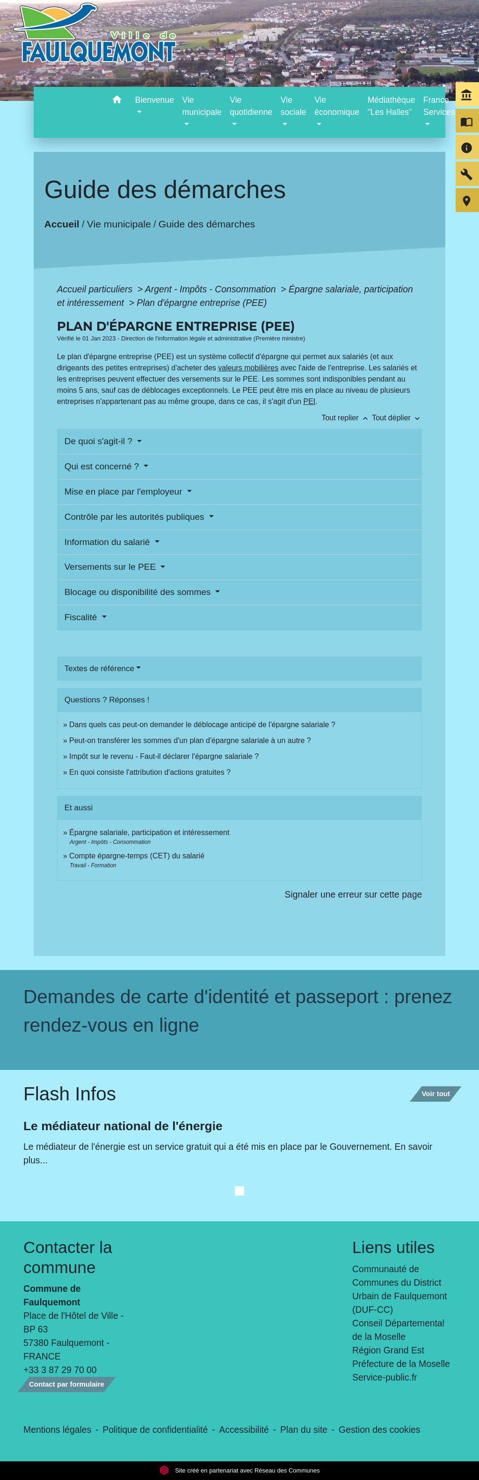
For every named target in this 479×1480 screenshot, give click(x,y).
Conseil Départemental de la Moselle (398, 1330)
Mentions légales (57, 1429)
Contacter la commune (67, 1257)
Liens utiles (393, 1247)
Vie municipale (119, 224)
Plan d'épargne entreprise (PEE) (202, 302)
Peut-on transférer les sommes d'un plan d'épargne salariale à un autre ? (190, 740)
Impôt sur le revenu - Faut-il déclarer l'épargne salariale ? (164, 756)
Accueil (61, 224)
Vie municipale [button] (202, 106)
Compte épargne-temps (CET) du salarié (136, 856)
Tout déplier (397, 418)
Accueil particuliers (96, 289)
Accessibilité (244, 1429)
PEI (310, 401)
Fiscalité (82, 617)
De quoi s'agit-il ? (100, 441)
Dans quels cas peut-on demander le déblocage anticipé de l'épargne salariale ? (202, 725)
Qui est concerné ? (103, 466)
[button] (117, 101)
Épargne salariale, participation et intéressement (149, 832)
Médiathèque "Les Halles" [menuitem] (391, 106)
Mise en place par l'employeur (125, 491)
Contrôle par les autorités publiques (136, 517)
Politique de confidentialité (155, 1429)
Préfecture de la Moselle (401, 1364)
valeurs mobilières (248, 368)
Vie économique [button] (336, 106)
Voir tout (435, 1094)
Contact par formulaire (66, 1384)
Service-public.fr (384, 1377)
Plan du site (303, 1429)
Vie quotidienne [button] (251, 106)
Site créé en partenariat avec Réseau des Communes (240, 1470)
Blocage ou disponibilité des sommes (139, 592)
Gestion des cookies (379, 1429)
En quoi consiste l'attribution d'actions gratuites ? (150, 772)
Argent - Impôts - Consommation (211, 289)
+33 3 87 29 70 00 (60, 1370)
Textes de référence (99, 668)
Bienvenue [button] (154, 100)
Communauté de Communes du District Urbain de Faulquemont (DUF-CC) (399, 1289)
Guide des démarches (207, 224)
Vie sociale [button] (293, 106)
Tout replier (346, 418)
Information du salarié (108, 542)
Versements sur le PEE (112, 567)
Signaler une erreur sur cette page (353, 894)
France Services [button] (439, 106)
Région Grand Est (388, 1350)
